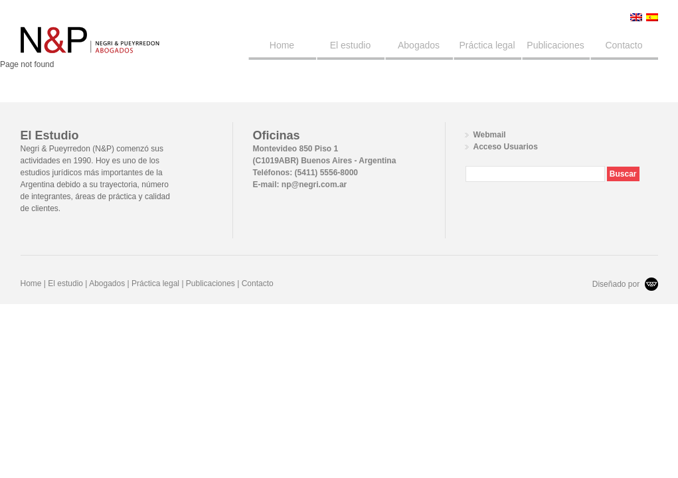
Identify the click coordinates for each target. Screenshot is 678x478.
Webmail (489, 134)
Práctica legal (487, 45)
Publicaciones (555, 45)
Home (282, 45)
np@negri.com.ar (314, 184)
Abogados (419, 45)
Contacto (623, 45)
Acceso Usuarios (505, 146)
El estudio (350, 45)
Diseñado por (625, 284)
